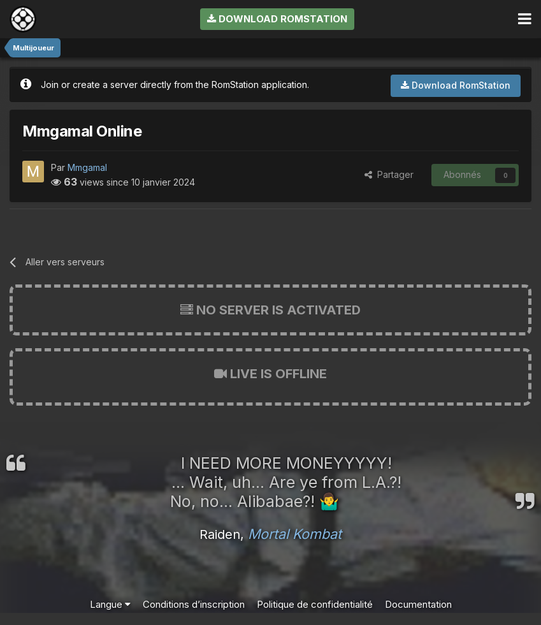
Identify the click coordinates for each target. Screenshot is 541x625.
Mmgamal (87, 167)
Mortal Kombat (295, 534)
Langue (110, 604)
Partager (389, 174)
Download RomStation (277, 19)
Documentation (418, 604)
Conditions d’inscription (194, 604)
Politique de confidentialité (315, 604)
